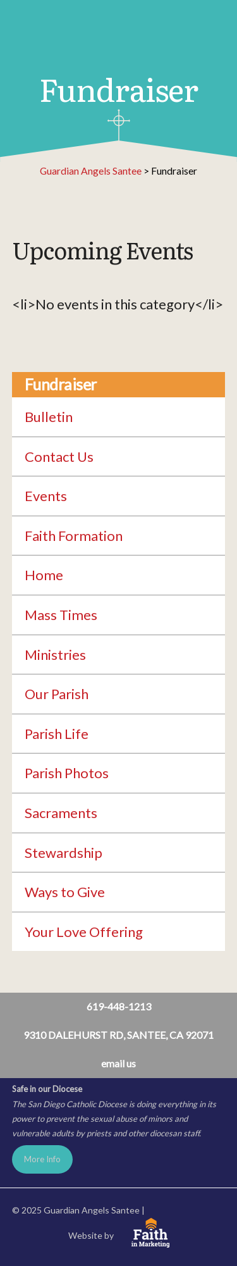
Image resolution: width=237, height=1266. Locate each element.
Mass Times (61, 614)
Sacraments (61, 812)
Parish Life (56, 733)
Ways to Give (65, 891)
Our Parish (56, 693)
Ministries (55, 654)
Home (44, 574)
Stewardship (63, 852)
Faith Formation (74, 535)
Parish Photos (67, 772)
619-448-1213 (119, 1006)
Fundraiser (61, 384)
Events (46, 495)
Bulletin (49, 416)
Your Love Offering (84, 931)
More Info (42, 1159)
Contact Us (59, 456)
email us (118, 1063)
